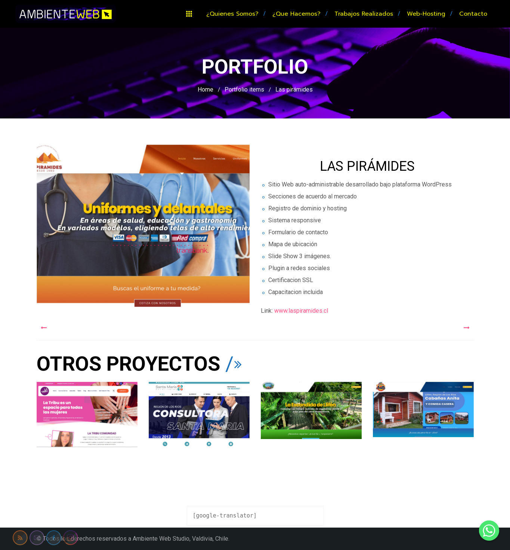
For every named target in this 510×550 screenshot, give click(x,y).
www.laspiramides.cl (300, 310)
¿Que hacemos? (296, 13)
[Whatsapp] (489, 530)
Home (205, 89)
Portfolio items (244, 89)
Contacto (473, 13)
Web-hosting (426, 13)
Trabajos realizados (363, 13)
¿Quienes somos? (232, 13)
